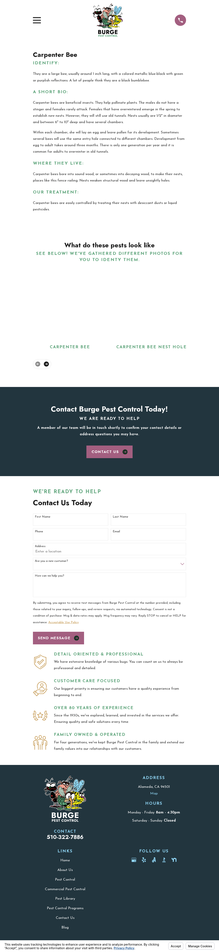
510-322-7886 (65, 837)
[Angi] (154, 859)
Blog (65, 927)
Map (154, 793)
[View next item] (46, 364)
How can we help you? (49, 575)
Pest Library (65, 898)
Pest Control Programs (65, 908)
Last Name (120, 516)
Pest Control (65, 879)
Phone (39, 531)
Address (40, 546)
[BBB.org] (164, 859)
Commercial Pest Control (65, 889)
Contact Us (109, 451)
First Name (42, 516)
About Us (65, 870)
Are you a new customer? (51, 561)
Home (65, 860)
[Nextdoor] (174, 859)
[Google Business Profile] (133, 859)
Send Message (58, 638)
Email (116, 531)
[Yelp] (143, 859)
